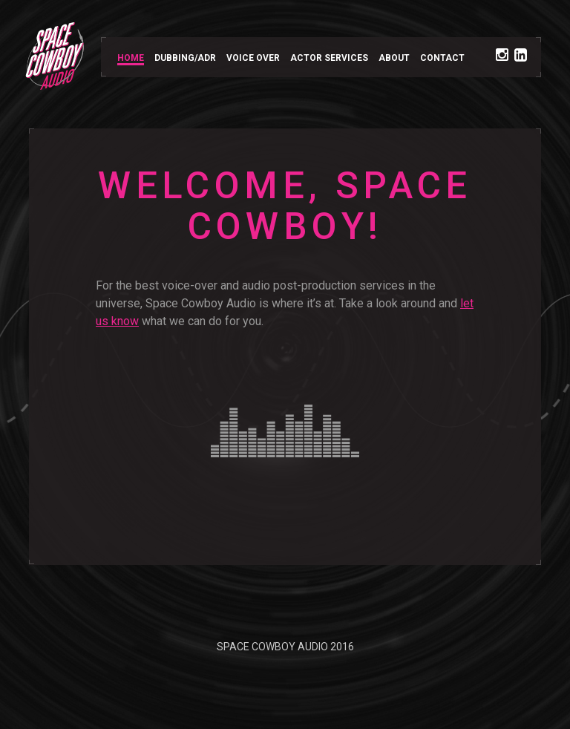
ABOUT (394, 58)
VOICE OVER (253, 58)
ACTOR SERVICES (329, 58)
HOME (130, 58)
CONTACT (442, 58)
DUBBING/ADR (185, 58)
